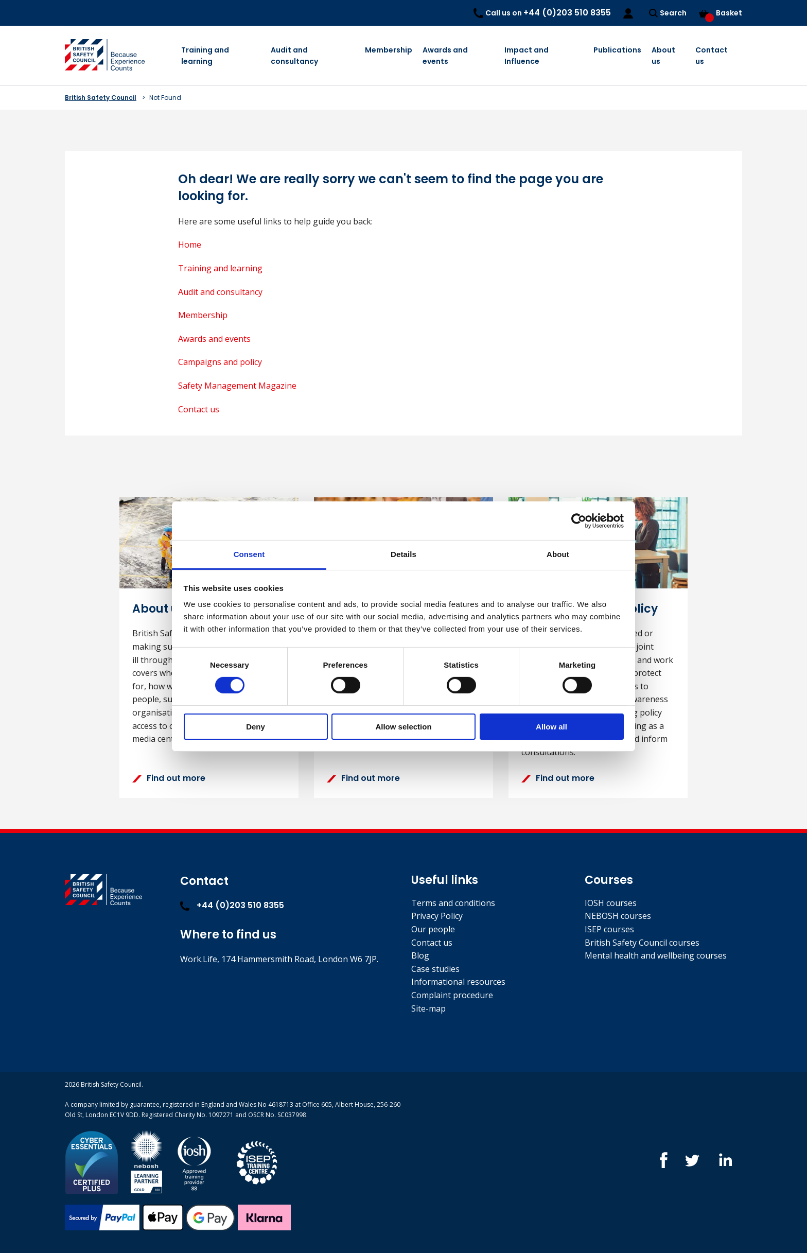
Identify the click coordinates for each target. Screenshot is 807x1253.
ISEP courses (609, 929)
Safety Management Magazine (237, 385)
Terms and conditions (453, 903)
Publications (617, 50)
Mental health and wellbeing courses (656, 955)
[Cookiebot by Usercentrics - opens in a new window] (579, 520)
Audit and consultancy (294, 55)
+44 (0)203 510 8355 (232, 905)
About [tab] (558, 554)
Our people (433, 929)
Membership (388, 50)
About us (663, 55)
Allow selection (403, 726)
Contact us (711, 55)
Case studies (435, 968)
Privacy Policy (437, 915)
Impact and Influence (526, 55)
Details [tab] (403, 554)
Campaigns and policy (220, 362)
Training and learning (205, 55)
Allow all (551, 726)
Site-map (428, 1008)
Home (189, 244)
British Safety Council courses (642, 942)
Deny (255, 726)
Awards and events (445, 55)
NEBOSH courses (618, 915)
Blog (420, 955)
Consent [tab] (249, 554)
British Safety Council (100, 97)
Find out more (168, 778)
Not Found (165, 97)
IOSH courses (611, 903)
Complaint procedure (452, 995)
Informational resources (458, 981)
